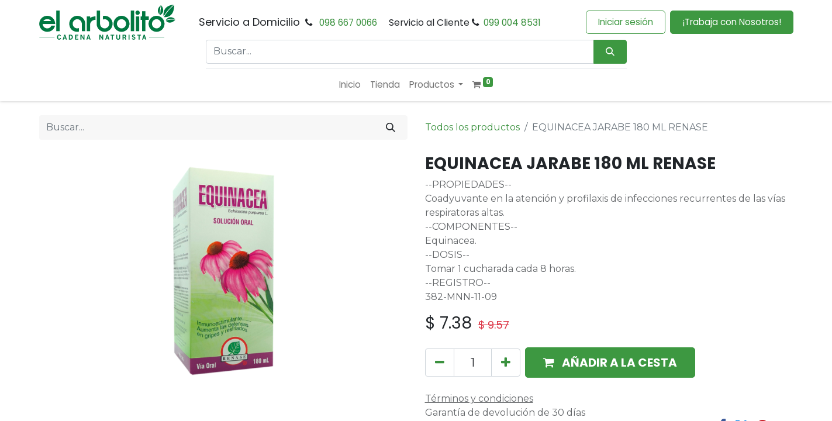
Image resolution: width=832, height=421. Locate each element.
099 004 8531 (512, 22)
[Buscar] (391, 127)
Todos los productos (472, 127)
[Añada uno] (505, 362)
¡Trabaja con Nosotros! (731, 22)
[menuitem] (349, 85)
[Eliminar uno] (439, 362)
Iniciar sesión (625, 22)
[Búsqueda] (610, 52)
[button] (610, 362)
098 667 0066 (348, 22)
